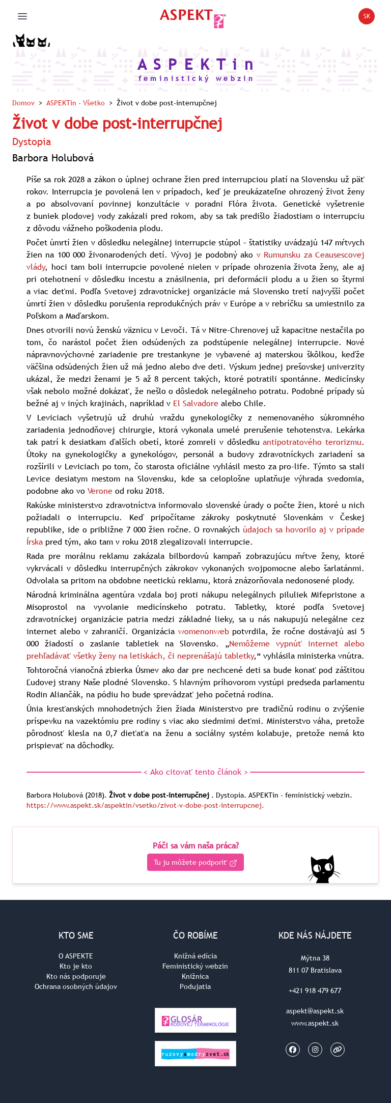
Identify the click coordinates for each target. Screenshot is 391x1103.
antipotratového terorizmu (312, 441)
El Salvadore (195, 403)
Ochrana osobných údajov (76, 986)
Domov (23, 102)
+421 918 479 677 (315, 990)
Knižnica (195, 976)
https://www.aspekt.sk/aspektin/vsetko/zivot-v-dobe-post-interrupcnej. (145, 805)
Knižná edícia (195, 955)
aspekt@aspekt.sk (315, 1010)
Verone (100, 490)
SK (369, 18)
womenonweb (203, 631)
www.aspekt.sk (315, 1023)
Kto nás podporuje (76, 976)
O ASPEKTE (76, 955)
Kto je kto (76, 966)
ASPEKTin (75, 102)
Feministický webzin (195, 966)
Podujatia (195, 986)
